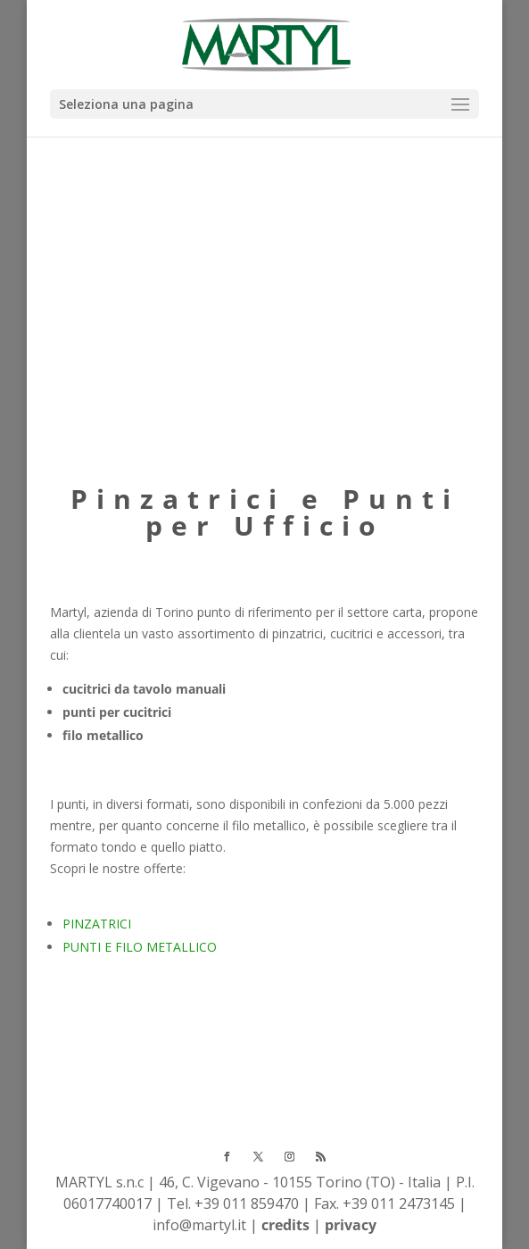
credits (285, 1225)
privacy (350, 1225)
